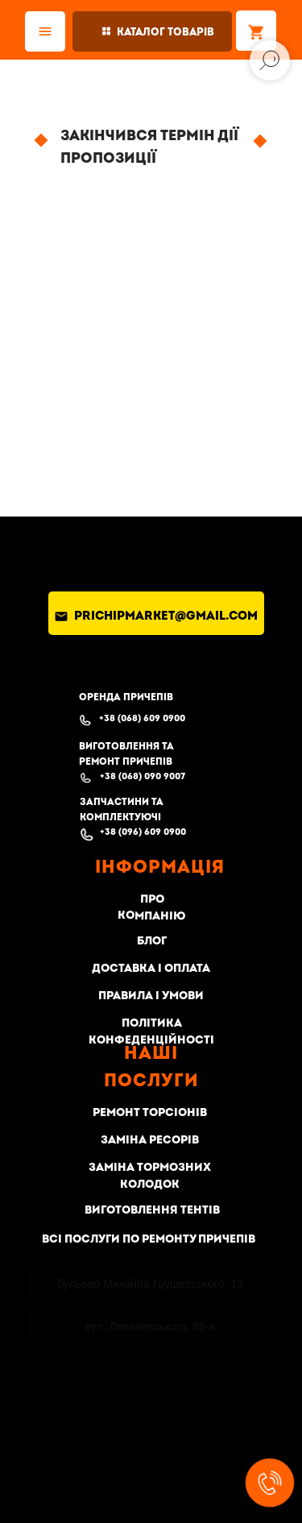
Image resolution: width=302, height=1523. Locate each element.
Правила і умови (151, 995)
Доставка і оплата (151, 968)
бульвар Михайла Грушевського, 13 (149, 1283)
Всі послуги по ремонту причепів (148, 1239)
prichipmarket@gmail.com (166, 616)
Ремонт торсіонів (150, 1112)
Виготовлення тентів (152, 1210)
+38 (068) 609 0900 (142, 718)
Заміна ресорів (150, 1140)
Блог (151, 941)
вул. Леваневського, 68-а (150, 1326)
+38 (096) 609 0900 (143, 832)
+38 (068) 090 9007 (142, 776)
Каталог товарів (165, 32)
